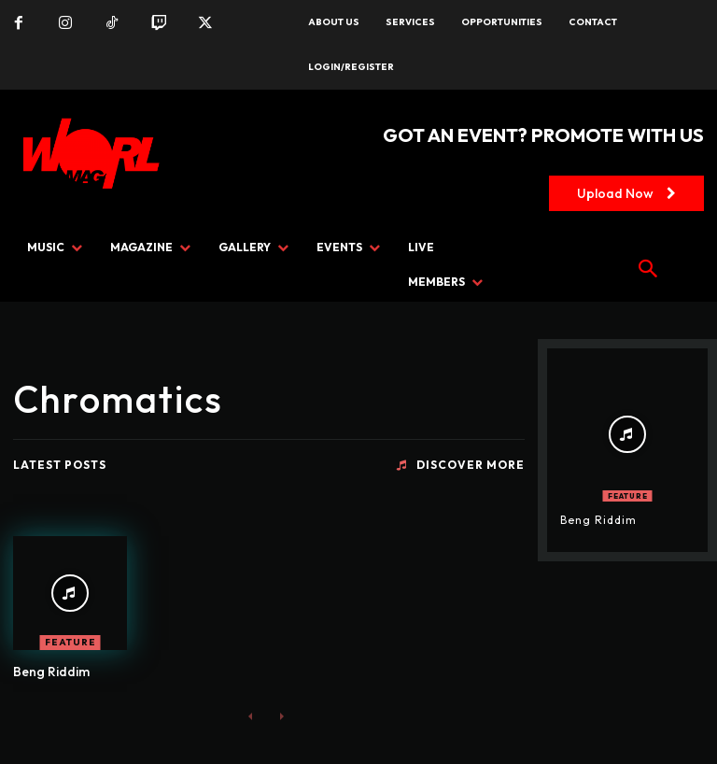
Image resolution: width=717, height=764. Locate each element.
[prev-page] (250, 715)
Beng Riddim (51, 671)
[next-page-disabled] (280, 715)
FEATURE (70, 642)
